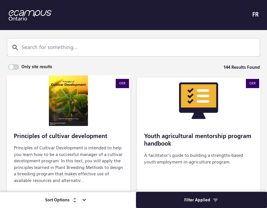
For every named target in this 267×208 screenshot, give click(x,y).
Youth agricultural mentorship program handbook (197, 140)
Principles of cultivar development (60, 137)
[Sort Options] (65, 200)
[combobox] (131, 47)
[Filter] (201, 200)
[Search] (15, 47)
